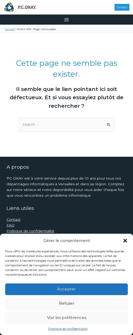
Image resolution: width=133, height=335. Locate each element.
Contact (13, 219)
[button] (125, 240)
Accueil (10, 29)
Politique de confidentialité (68, 329)
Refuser (66, 303)
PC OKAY (27, 7)
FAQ (10, 225)
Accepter (66, 289)
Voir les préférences (66, 317)
